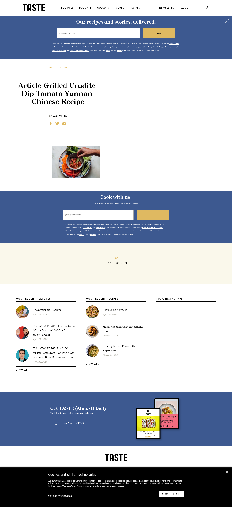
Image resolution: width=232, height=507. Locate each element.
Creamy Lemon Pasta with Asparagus (119, 348)
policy (108, 50)
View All (22, 370)
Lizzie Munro (60, 116)
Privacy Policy (76, 486)
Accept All (172, 494)
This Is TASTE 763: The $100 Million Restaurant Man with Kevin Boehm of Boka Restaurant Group (53, 352)
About (185, 8)
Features (67, 8)
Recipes (135, 8)
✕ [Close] (227, 472)
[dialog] (116, 487)
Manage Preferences (60, 496)
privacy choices (116, 486)
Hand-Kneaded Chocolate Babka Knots (123, 328)
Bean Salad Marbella (115, 310)
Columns (103, 8)
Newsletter (167, 8)
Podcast (85, 8)
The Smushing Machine (47, 310)
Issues (120, 8)
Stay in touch (60, 422)
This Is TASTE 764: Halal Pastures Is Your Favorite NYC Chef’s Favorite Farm (54, 330)
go (159, 33)
